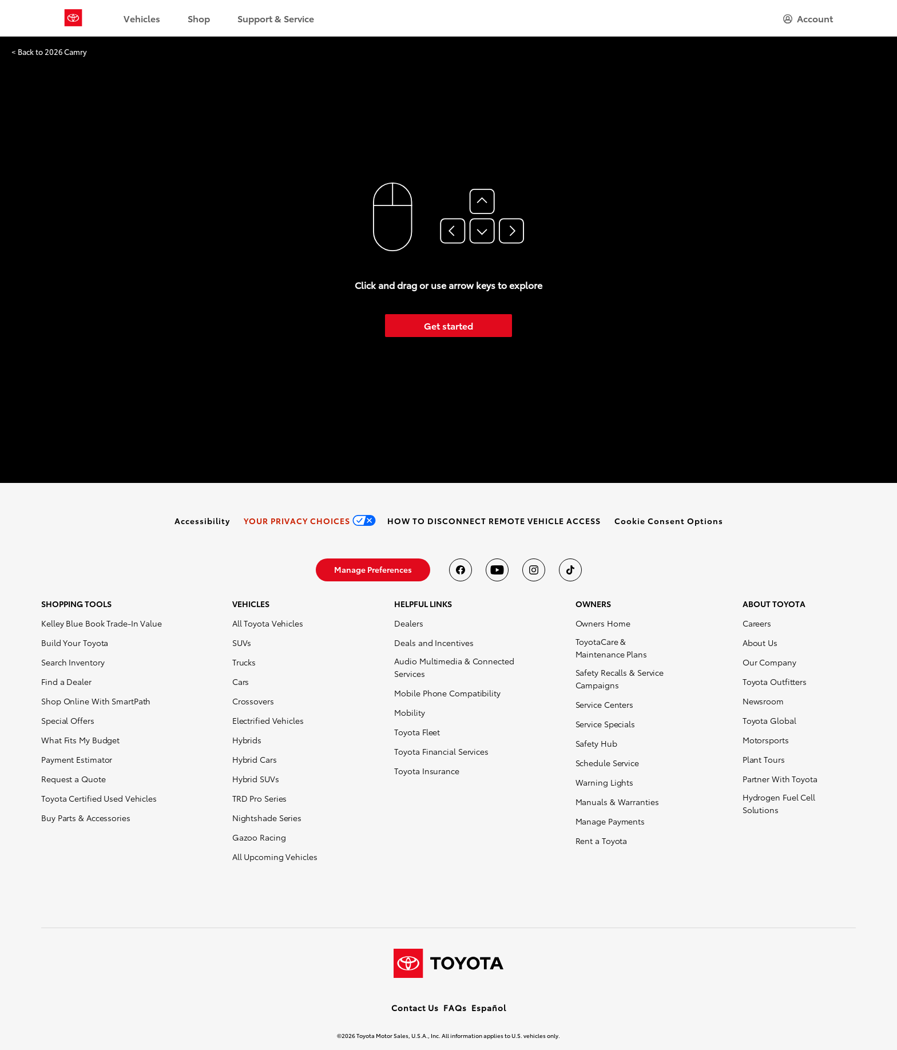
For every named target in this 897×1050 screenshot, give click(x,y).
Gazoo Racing (259, 837)
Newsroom (763, 701)
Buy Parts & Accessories (85, 817)
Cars (240, 681)
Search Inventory (72, 662)
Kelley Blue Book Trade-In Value (101, 623)
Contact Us (415, 1008)
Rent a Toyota (601, 840)
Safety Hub (596, 743)
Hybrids (246, 740)
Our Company (769, 662)
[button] (668, 520)
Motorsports (766, 740)
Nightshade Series (266, 817)
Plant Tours (764, 759)
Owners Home (602, 623)
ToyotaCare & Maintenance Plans (611, 648)
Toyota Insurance (426, 770)
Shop (199, 18)
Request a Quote (73, 778)
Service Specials (605, 724)
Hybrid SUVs (255, 778)
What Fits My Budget (80, 740)
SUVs (242, 642)
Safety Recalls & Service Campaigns (619, 679)
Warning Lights (604, 782)
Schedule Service (607, 762)
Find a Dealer (66, 681)
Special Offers (67, 720)
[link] (202, 520)
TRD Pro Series (259, 798)
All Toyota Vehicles (267, 623)
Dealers (408, 623)
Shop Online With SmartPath (95, 701)
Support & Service (275, 18)
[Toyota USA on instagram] (533, 569)
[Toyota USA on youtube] (497, 569)
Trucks (244, 662)
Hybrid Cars (254, 759)
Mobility (409, 712)
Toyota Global (769, 720)
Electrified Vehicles (268, 720)
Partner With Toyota (780, 778)
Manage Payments (610, 821)
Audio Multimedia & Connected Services (454, 667)
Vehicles (142, 18)
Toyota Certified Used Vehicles (99, 798)
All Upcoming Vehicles (274, 856)
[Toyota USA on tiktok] (570, 569)
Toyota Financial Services (441, 751)
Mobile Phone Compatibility (447, 693)
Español (488, 1008)
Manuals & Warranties (617, 801)
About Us (760, 642)
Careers (757, 623)
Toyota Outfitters (775, 681)
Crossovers (253, 701)
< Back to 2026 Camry (49, 52)
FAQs (455, 1008)
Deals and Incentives (433, 642)
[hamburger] (808, 18)
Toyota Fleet (417, 732)
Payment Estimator (76, 759)
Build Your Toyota (74, 642)
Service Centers (604, 704)
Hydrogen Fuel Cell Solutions (779, 803)
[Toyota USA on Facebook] (460, 569)
